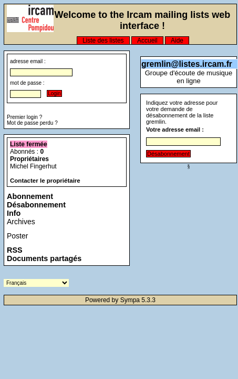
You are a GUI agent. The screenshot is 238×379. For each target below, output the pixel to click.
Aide (177, 40)
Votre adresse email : (175, 129)
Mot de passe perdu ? (32, 123)
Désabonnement (36, 205)
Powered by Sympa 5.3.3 (120, 300)
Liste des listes (103, 40)
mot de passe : (27, 83)
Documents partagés (44, 258)
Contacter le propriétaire (45, 180)
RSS (15, 250)
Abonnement (30, 196)
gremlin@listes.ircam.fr (186, 63)
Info (13, 213)
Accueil (147, 40)
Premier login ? (24, 117)
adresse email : (28, 61)
